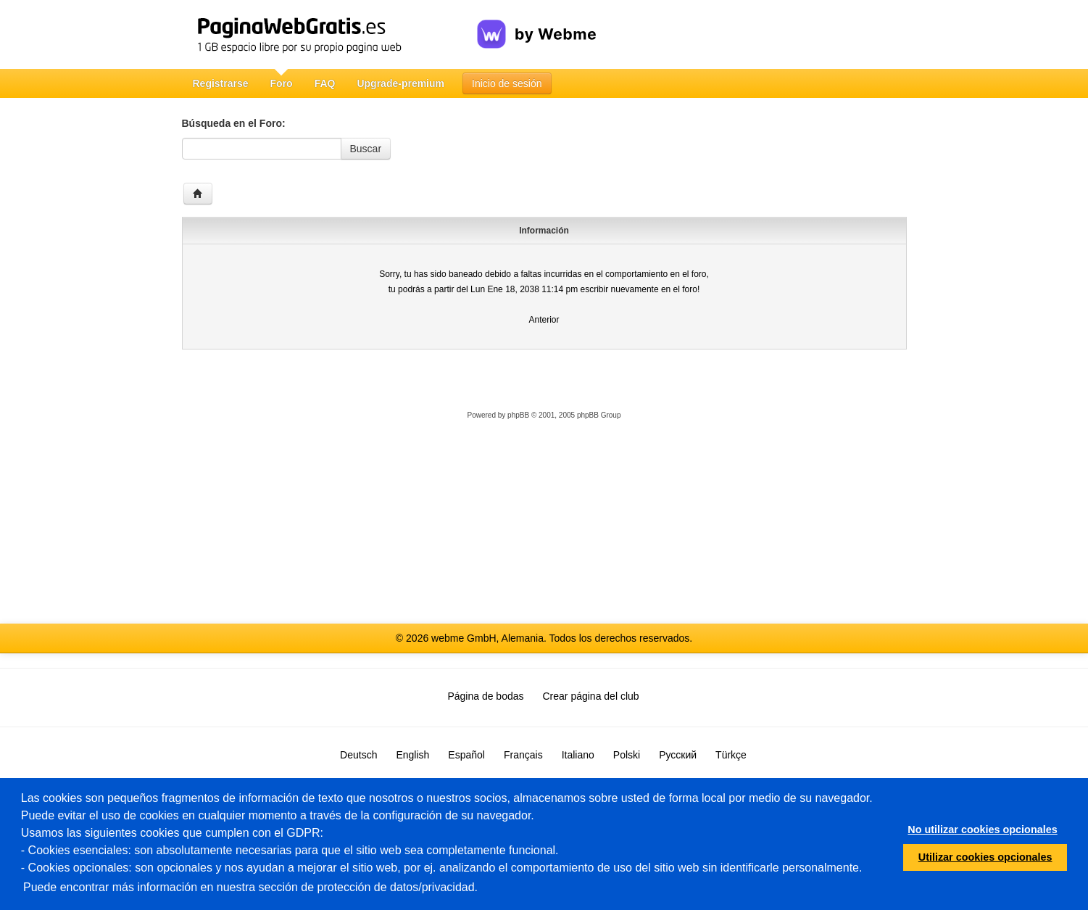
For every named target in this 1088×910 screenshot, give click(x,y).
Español (466, 755)
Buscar (366, 148)
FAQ (325, 83)
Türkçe (731, 755)
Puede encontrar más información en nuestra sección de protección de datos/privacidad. (250, 887)
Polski (626, 755)
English (412, 755)
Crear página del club (591, 696)
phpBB (518, 415)
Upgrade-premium (400, 83)
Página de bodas (485, 696)
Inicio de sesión (507, 83)
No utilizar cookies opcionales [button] (982, 829)
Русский (678, 755)
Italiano (578, 755)
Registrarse (221, 83)
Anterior (543, 320)
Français (523, 755)
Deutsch (358, 755)
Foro (281, 83)
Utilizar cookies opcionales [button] (985, 857)
